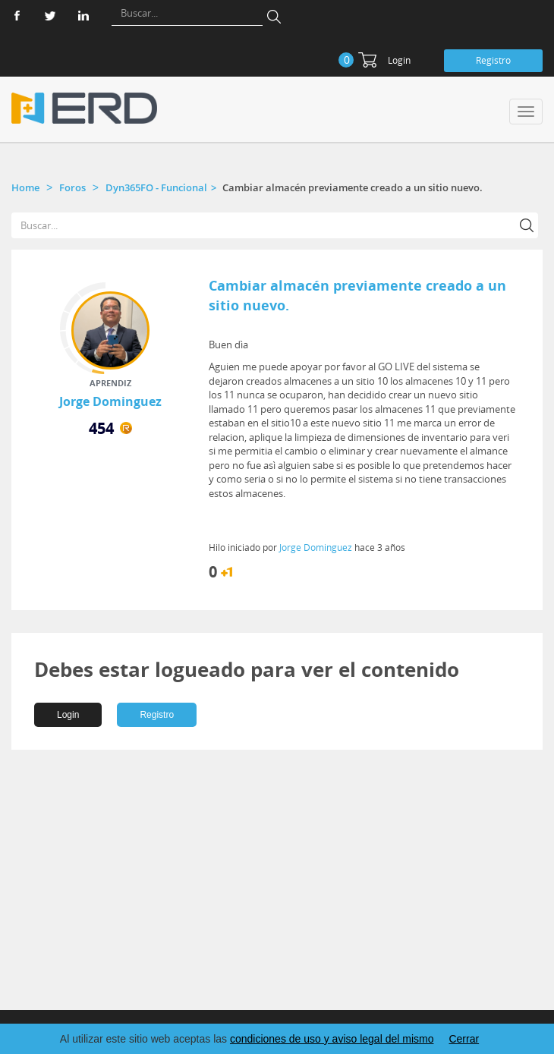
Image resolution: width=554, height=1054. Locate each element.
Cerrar (464, 1039)
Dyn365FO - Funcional (156, 187)
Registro (493, 60)
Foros (72, 187)
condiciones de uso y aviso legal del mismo (331, 1039)
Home (25, 187)
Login (399, 60)
